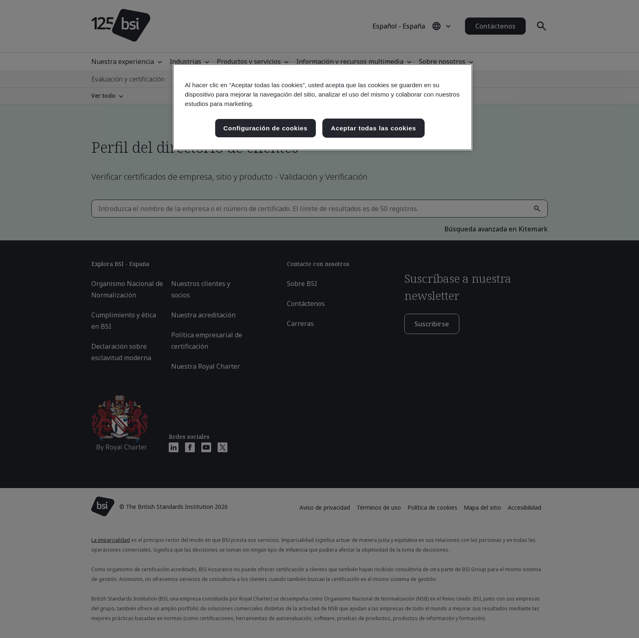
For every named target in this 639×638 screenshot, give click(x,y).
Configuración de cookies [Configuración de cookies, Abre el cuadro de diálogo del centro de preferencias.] (265, 128)
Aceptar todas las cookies (373, 128)
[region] (322, 107)
